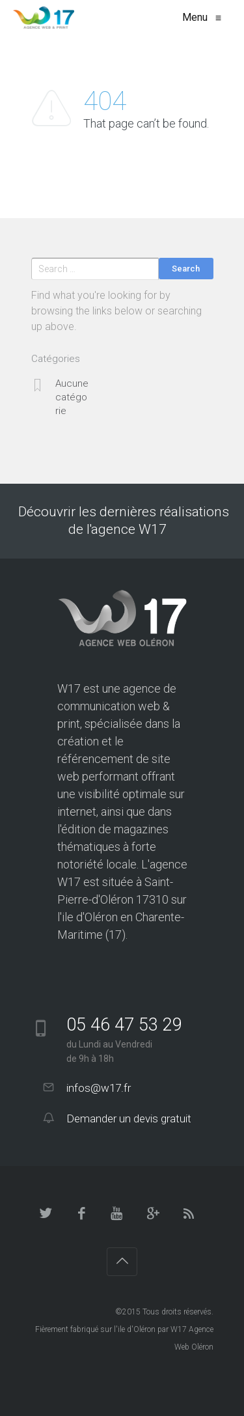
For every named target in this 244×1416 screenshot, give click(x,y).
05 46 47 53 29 (124, 1024)
